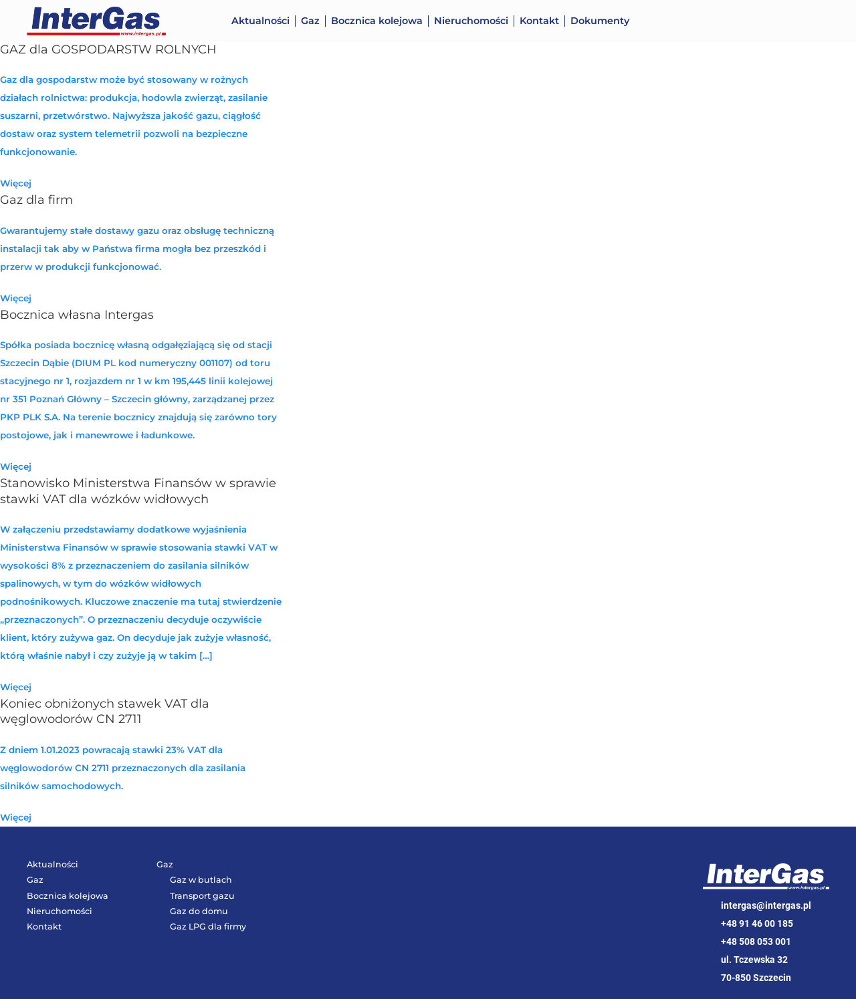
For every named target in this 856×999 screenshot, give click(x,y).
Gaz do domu (199, 911)
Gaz (310, 20)
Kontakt (539, 20)
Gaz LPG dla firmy (208, 926)
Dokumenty (599, 20)
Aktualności (260, 20)
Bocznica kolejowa (377, 20)
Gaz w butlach (201, 880)
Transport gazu (202, 896)
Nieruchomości (471, 20)
